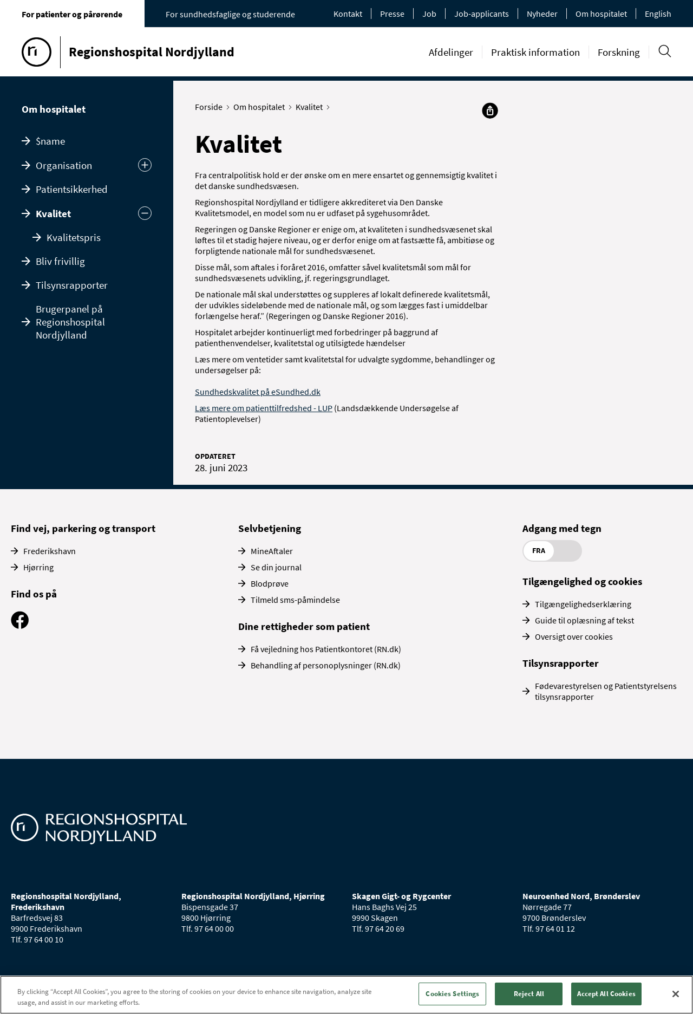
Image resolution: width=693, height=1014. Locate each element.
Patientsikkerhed (72, 189)
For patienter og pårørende (72, 14)
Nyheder (542, 13)
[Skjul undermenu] (145, 213)
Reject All (529, 993)
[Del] (490, 110)
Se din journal (276, 567)
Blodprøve (270, 583)
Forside (211, 106)
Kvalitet (53, 213)
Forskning (619, 52)
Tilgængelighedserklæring (583, 604)
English (658, 13)
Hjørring (38, 567)
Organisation (64, 165)
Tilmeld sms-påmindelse (295, 599)
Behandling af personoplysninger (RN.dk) (326, 665)
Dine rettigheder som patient (304, 626)
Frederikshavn (49, 550)
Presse (392, 13)
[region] (346, 995)
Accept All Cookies (606, 993)
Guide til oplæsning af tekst (584, 620)
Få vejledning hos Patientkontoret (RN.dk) (326, 649)
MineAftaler (272, 550)
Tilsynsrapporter (72, 284)
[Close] (676, 994)
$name (50, 140)
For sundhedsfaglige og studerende (230, 14)
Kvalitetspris (74, 237)
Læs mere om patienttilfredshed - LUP (263, 407)
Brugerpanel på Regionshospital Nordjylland (70, 321)
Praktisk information (535, 52)
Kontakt (348, 13)
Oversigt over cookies (574, 636)
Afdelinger (451, 52)
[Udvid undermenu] (145, 165)
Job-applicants (481, 13)
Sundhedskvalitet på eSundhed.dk (258, 391)
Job (429, 13)
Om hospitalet (601, 13)
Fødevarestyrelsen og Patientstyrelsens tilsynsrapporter (606, 691)
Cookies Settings (452, 993)
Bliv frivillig (60, 261)
